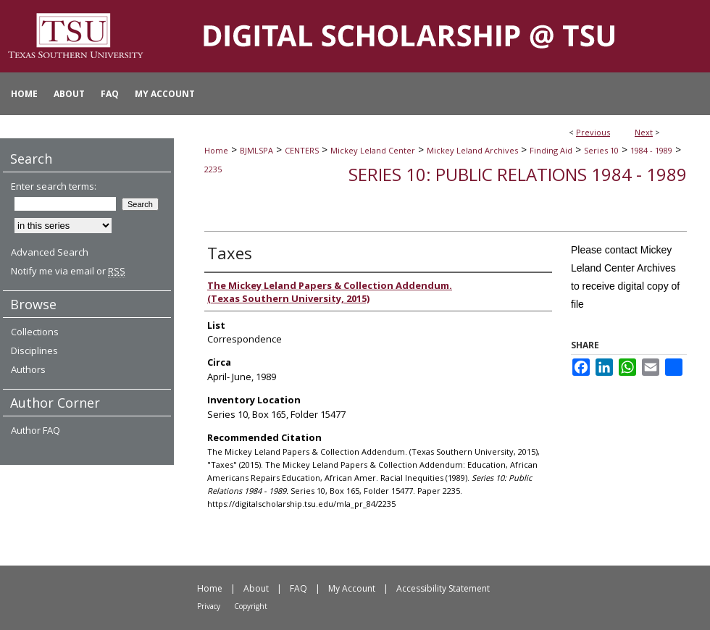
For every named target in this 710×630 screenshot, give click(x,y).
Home (216, 150)
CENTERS (302, 150)
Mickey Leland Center (372, 150)
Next (644, 132)
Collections (35, 331)
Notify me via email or (68, 270)
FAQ (298, 588)
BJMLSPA (256, 150)
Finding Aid (551, 150)
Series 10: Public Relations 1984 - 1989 (517, 174)
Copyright (250, 606)
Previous (593, 132)
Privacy (208, 606)
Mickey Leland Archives (472, 150)
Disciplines (34, 350)
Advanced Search (49, 252)
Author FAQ (35, 430)
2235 (213, 169)
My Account (351, 588)
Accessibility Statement (443, 588)
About (256, 588)
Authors (28, 369)
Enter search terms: (53, 186)
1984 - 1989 (651, 150)
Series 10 (601, 150)
